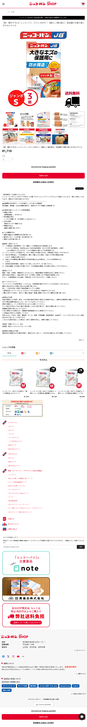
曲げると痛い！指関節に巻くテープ (20, 478)
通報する (81, 340)
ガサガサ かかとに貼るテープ (18, 493)
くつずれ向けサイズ (15, 441)
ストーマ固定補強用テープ (17, 482)
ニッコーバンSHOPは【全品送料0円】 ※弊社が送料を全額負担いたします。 (43, 18)
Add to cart (43, 175)
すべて (9, 353)
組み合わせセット (14, 449)
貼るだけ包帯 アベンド (16, 486)
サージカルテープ (14, 489)
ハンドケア (12, 475)
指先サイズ (12, 445)
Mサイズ (11, 430)
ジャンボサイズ (13, 437)
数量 (3, 156)
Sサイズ (11, 426)
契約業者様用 (12, 501)
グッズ (10, 497)
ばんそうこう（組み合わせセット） (20, 512)
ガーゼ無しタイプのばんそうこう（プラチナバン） (25, 508)
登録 (80, 547)
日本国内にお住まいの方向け (43, 182)
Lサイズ (11, 434)
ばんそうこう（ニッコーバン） (19, 504)
